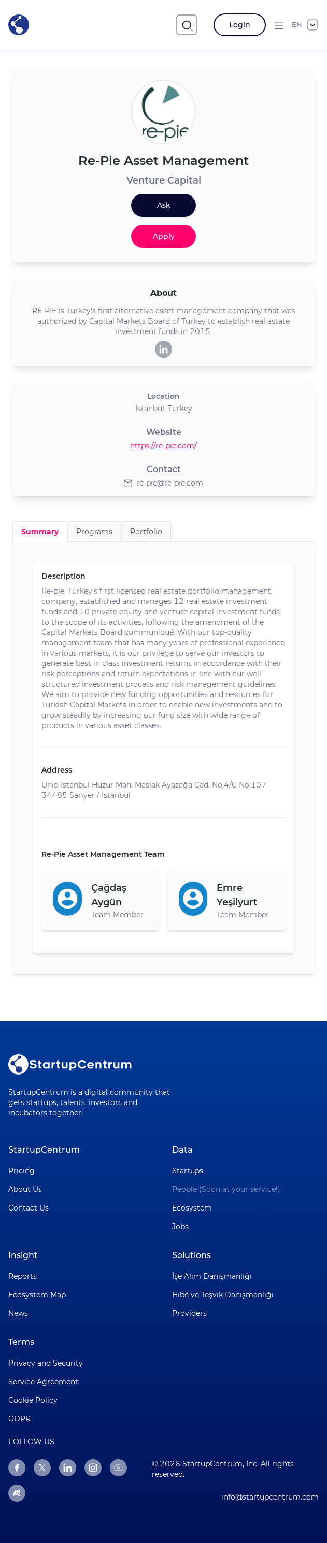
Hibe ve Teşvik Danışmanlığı (223, 1294)
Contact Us (28, 1208)
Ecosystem (192, 1208)
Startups (187, 1170)
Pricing (21, 1170)
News (18, 1313)
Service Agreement (43, 1381)
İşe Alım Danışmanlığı (212, 1276)
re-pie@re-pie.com (169, 483)
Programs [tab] (94, 531)
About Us (25, 1189)
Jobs (180, 1226)
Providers (189, 1313)
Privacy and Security (45, 1363)
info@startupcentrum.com (270, 1497)
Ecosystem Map (37, 1294)
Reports (22, 1276)
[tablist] (163, 531)
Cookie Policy (33, 1400)
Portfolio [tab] (146, 531)
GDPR (19, 1419)
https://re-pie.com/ (163, 445)
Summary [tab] (40, 531)
